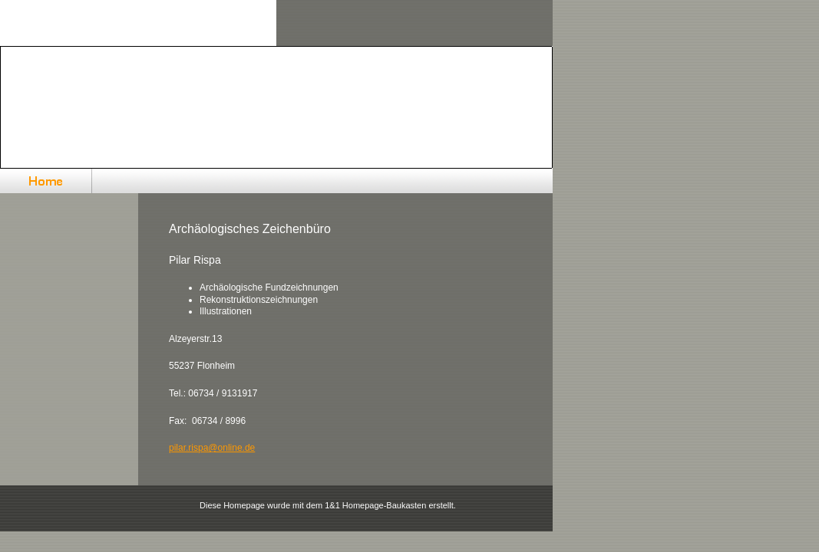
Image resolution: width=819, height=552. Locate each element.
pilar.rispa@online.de (212, 447)
